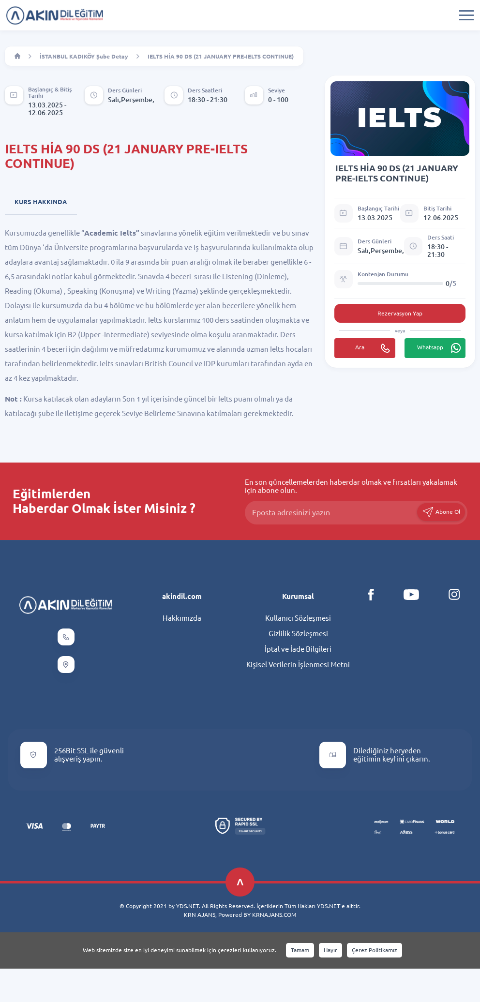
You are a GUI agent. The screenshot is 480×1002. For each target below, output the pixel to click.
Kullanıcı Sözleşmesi (298, 618)
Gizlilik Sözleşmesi (298, 633)
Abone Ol (441, 512)
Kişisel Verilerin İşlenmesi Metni (298, 664)
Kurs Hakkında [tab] (41, 201)
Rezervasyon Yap (399, 313)
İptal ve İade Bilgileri (298, 649)
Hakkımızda (182, 618)
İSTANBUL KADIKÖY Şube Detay (84, 56)
